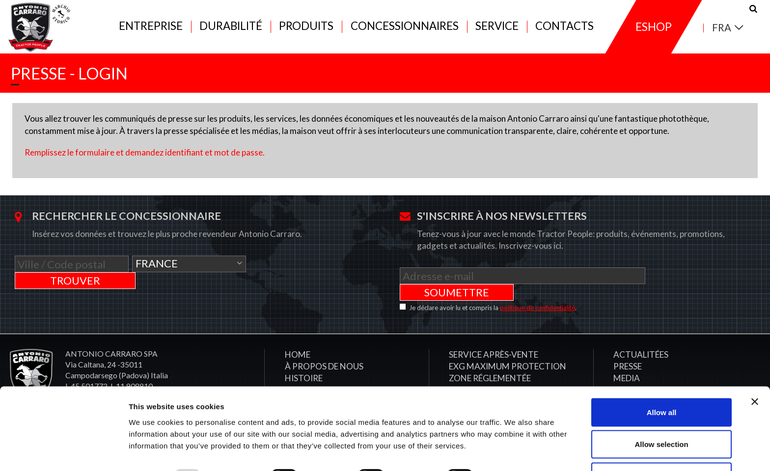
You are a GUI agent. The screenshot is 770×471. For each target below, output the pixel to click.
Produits (306, 30)
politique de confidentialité (537, 299)
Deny (662, 445)
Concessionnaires (405, 30)
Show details (515, 446)
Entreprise (151, 30)
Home (297, 345)
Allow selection (661, 413)
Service (497, 30)
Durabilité (230, 30)
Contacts (564, 30)
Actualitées (640, 345)
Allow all (662, 380)
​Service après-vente (493, 345)
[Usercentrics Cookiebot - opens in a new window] (64, 452)
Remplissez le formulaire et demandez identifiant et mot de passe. (145, 160)
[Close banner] (754, 369)
